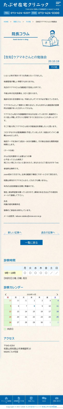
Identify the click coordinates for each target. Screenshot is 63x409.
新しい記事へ (15, 232)
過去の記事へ (48, 232)
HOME (6, 22)
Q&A (44, 401)
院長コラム (17, 22)
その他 (28, 22)
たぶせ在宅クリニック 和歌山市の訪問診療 (41, 407)
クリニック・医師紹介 (6, 401)
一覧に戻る (31, 242)
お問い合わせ (57, 401)
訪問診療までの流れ (19, 401)
